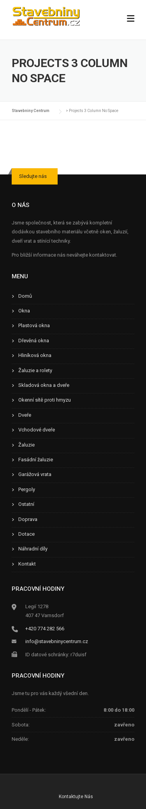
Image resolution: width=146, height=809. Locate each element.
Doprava (27, 519)
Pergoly (26, 489)
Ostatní (26, 504)
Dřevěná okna (33, 340)
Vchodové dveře (36, 430)
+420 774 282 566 (44, 628)
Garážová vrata (34, 474)
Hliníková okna (34, 355)
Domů (25, 296)
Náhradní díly (32, 549)
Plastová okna (34, 325)
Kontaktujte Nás (76, 796)
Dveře (24, 415)
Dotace (26, 534)
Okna (24, 311)
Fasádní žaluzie (35, 459)
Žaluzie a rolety (35, 370)
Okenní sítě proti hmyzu (44, 400)
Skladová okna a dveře (43, 385)
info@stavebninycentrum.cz (56, 641)
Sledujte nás (33, 176)
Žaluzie (26, 445)
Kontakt (27, 564)
